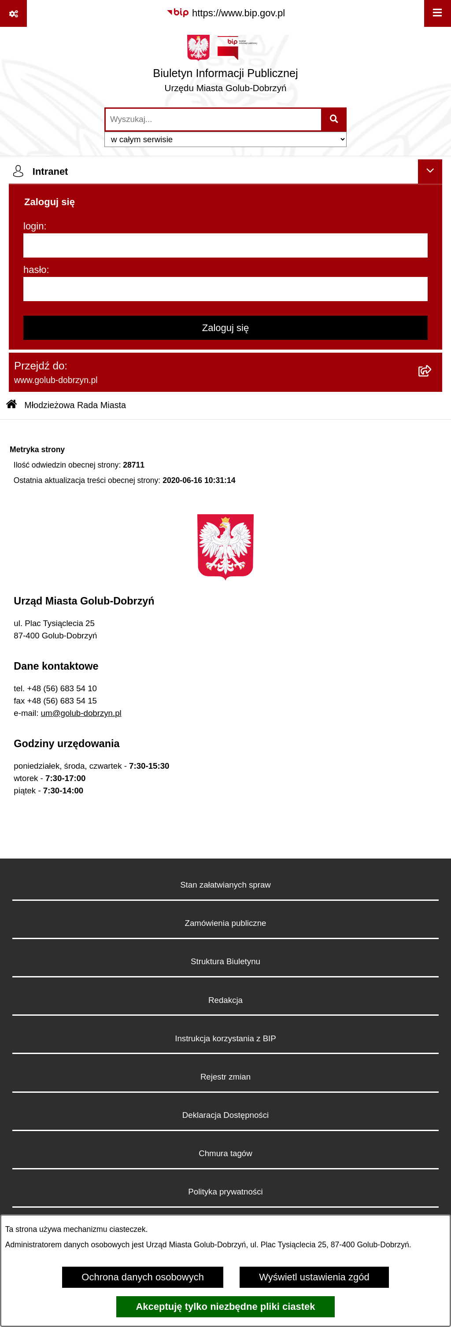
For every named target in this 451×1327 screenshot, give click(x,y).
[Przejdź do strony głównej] (225, 67)
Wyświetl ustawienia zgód (314, 1277)
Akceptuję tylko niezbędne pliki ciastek (225, 1306)
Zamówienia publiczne (225, 923)
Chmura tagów (225, 1153)
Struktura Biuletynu (225, 961)
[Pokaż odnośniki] (13, 13)
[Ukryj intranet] (430, 171)
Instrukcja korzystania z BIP (225, 1038)
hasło (35, 269)
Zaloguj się (225, 327)
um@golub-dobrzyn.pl (81, 713)
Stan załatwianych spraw (225, 884)
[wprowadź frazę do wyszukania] (213, 119)
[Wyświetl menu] (437, 13)
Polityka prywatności (225, 1191)
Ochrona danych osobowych (142, 1277)
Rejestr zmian (225, 1076)
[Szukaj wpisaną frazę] (334, 119)
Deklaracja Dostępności (225, 1115)
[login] (225, 245)
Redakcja (225, 1000)
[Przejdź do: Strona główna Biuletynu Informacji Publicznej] (11, 405)
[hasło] (225, 289)
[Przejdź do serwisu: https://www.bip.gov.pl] (225, 13)
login (33, 226)
